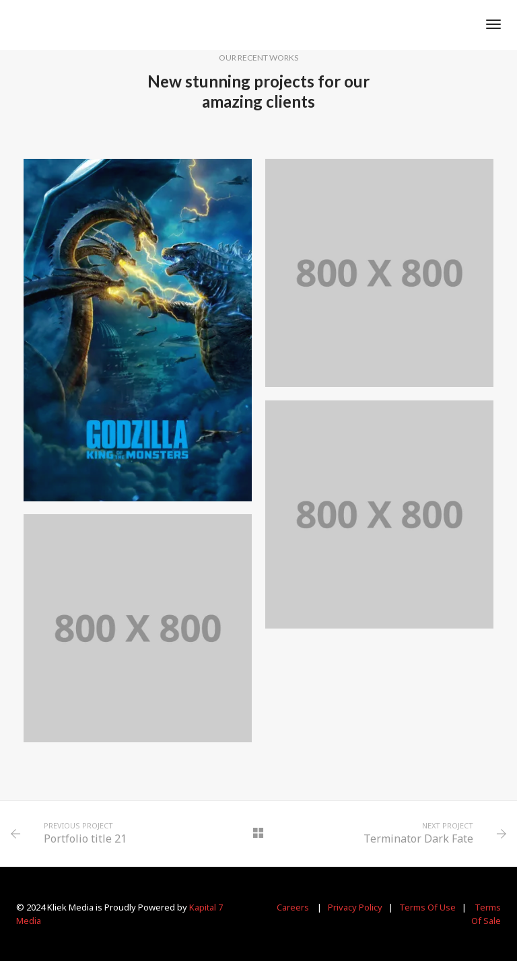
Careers (293, 907)
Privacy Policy (355, 907)
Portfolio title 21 (85, 838)
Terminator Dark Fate (418, 838)
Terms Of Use (427, 907)
